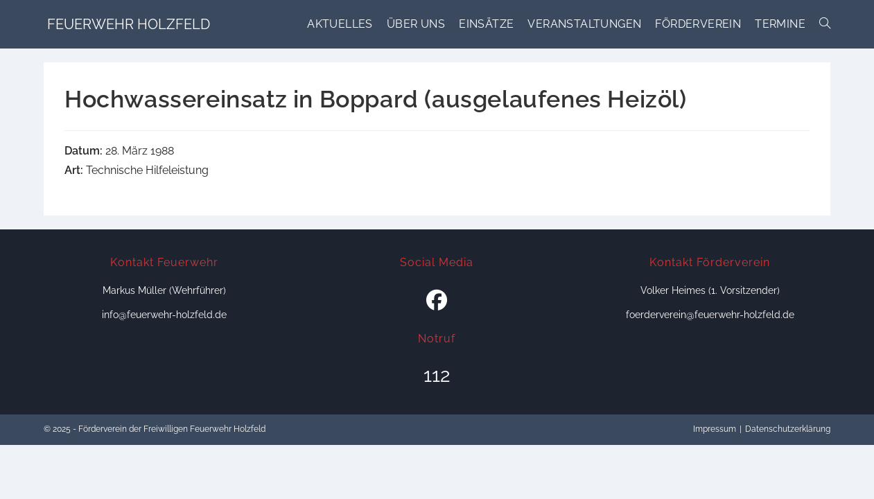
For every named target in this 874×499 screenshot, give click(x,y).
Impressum (714, 429)
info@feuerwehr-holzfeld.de (164, 314)
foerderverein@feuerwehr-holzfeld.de (710, 314)
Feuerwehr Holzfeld (128, 24)
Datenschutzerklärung (787, 429)
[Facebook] (436, 300)
